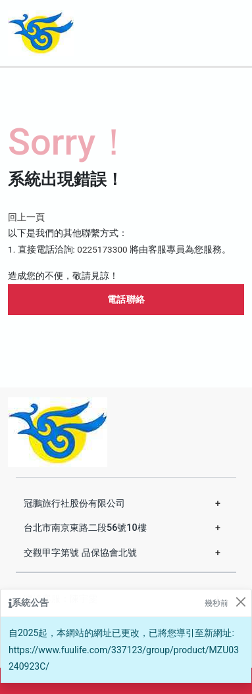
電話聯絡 (126, 299)
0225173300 (102, 249)
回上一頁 (26, 217)
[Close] (240, 601)
